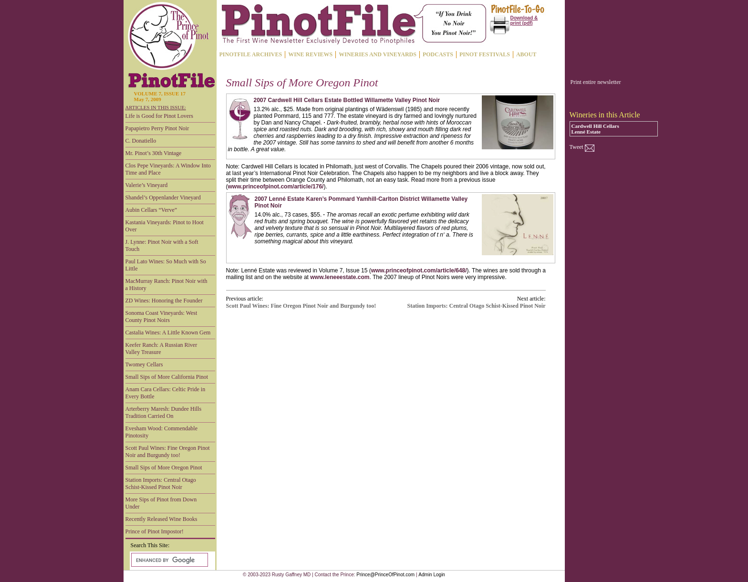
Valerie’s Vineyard (146, 185)
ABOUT (526, 54)
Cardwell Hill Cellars (595, 126)
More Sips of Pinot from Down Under (161, 503)
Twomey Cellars (144, 364)
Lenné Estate (586, 132)
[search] (168, 560)
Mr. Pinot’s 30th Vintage (153, 153)
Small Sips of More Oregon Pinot (163, 467)
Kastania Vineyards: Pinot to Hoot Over (164, 226)
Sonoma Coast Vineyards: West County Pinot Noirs (161, 316)
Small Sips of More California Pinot (166, 377)
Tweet (576, 147)
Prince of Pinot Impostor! (154, 531)
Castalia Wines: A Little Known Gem (168, 332)
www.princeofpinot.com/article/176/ (276, 186)
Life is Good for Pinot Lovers (159, 116)
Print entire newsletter (596, 82)
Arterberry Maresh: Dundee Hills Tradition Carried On (163, 412)
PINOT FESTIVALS (484, 54)
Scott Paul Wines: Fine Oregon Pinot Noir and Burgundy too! (167, 451)
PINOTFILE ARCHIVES (250, 54)
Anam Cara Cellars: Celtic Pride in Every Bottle (165, 393)
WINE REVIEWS (310, 54)
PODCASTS (438, 54)
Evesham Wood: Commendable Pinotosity (161, 432)
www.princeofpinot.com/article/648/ (419, 270)
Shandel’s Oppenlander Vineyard (163, 197)
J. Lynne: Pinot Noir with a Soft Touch (161, 245)
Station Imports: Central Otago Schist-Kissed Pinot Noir (160, 483)
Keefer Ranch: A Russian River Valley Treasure (161, 348)
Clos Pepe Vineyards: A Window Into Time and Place (168, 169)
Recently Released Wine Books (161, 519)
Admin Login (431, 574)
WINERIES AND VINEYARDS (377, 54)
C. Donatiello (140, 140)
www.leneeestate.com (339, 277)
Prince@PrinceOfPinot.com (385, 574)
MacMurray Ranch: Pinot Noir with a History (166, 284)
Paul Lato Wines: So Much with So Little (165, 265)
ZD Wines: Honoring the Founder (164, 300)
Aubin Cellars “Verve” (151, 210)
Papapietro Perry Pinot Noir (157, 128)
